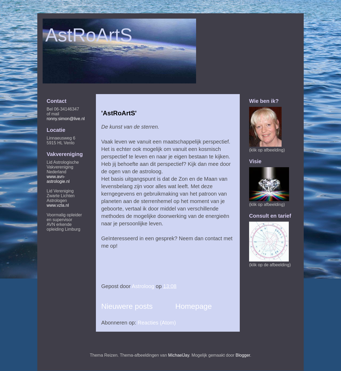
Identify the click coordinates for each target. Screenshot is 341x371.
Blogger (243, 355)
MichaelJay (178, 355)
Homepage (193, 306)
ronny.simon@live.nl (66, 118)
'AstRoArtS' (119, 113)
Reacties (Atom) (157, 323)
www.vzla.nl (58, 205)
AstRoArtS (88, 35)
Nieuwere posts (127, 306)
